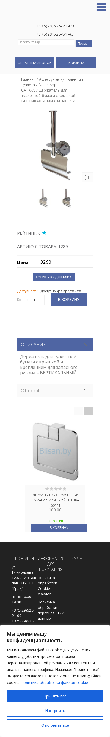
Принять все (55, 696)
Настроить (55, 710)
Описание (33, 344)
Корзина (76, 62)
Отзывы (30, 390)
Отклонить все (55, 725)
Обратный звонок (34, 62)
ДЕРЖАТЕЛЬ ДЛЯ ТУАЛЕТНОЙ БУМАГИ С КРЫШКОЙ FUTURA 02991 (55, 500)
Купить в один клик (53, 277)
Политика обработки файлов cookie (54, 682)
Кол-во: (22, 299)
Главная (28, 79)
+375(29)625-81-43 (55, 34)
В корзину (59, 527)
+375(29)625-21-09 (55, 25)
